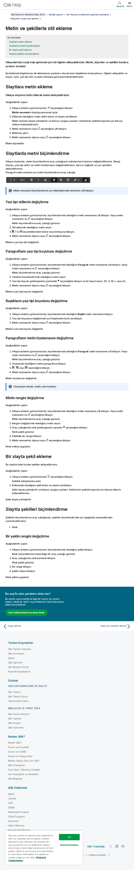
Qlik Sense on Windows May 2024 (28, 14)
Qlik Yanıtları (14, 718)
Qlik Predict (14, 723)
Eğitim (11, 658)
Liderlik (12, 798)
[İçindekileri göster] (6, 14)
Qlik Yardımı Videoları (19, 649)
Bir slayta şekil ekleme (20, 49)
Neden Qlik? (15, 742)
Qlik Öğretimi (15, 662)
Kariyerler (13, 821)
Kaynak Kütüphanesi (19, 671)
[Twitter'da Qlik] (110, 846)
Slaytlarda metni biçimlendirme (24, 45)
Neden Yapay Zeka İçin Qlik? (24, 760)
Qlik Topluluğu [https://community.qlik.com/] (96, 846)
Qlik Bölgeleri (15, 778)
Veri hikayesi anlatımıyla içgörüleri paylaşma (87, 14)
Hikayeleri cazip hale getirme (24, 18)
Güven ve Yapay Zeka (20, 756)
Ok (69, 837)
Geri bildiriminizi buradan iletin (26, 612)
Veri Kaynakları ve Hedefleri (23, 774)
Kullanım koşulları (97, 855)
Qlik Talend (14, 692)
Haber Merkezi (16, 825)
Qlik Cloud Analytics (19, 714)
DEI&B (11, 807)
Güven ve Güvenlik (18, 747)
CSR (10, 803)
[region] (44, 847)
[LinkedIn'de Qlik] (116, 846)
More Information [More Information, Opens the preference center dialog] (69, 844)
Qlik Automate (16, 727)
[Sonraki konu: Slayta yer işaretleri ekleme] (100, 626)
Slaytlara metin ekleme (20, 41)
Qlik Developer (16, 653)
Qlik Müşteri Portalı (18, 667)
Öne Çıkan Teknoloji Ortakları (24, 769)
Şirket (11, 794)
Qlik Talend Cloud (17, 696)
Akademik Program (18, 812)
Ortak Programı (16, 816)
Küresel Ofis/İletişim (19, 830)
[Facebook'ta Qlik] (123, 846)
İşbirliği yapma (56, 14)
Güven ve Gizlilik (17, 751)
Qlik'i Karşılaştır (16, 765)
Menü (129, 6)
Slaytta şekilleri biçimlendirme (24, 53)
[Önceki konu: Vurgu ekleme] (34, 626)
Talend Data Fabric (18, 701)
